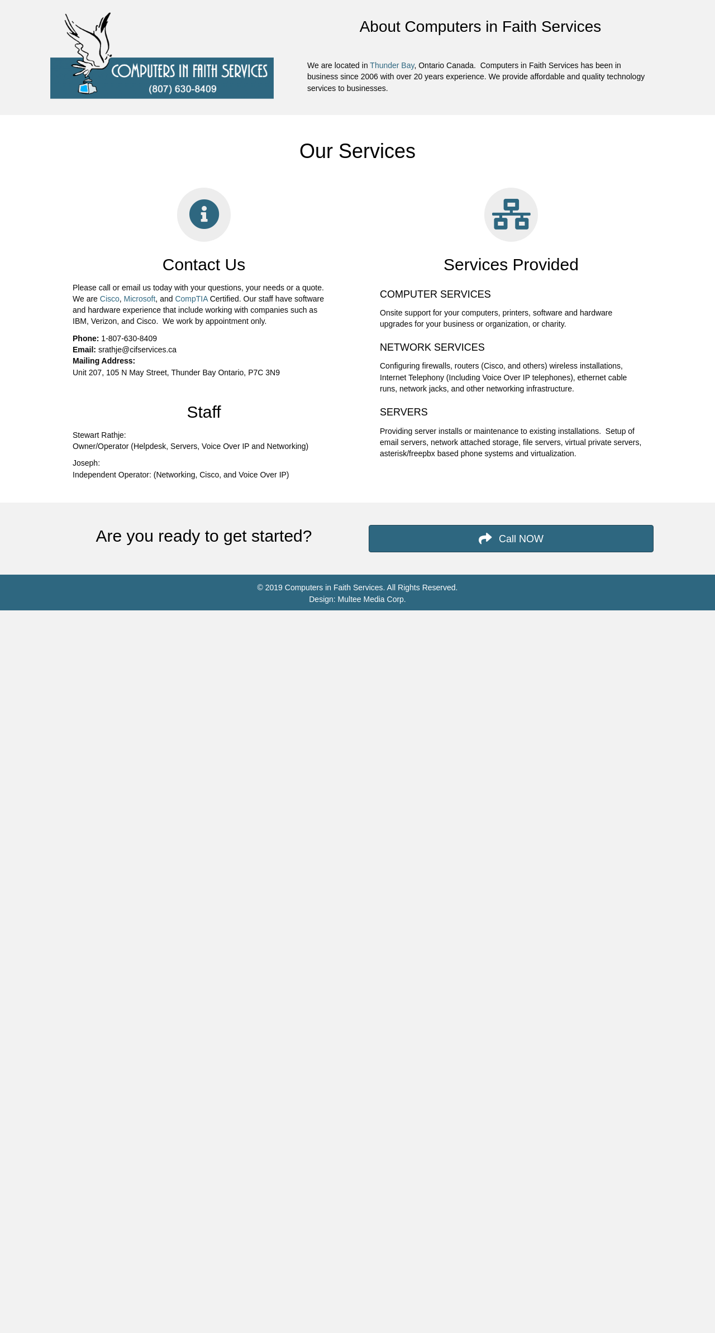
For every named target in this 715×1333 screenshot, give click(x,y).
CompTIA (191, 298)
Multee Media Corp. (371, 599)
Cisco (110, 298)
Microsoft (140, 298)
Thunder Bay (392, 65)
